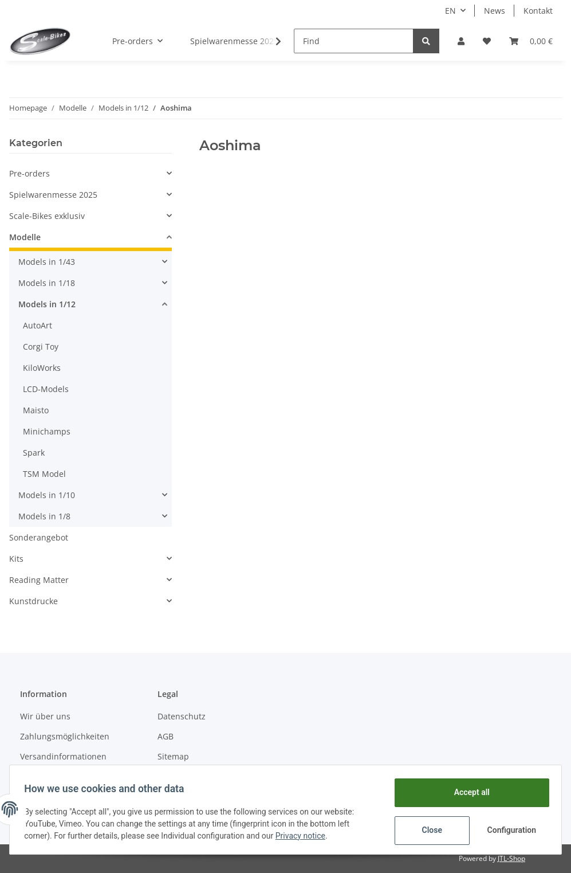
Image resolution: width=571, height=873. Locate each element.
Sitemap (173, 756)
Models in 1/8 (44, 516)
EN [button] (450, 10)
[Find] (354, 41)
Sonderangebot (38, 537)
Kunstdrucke (33, 601)
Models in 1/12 (47, 304)
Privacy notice (304, 835)
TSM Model (44, 473)
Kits (16, 558)
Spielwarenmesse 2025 (53, 194)
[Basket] (531, 41)
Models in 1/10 (46, 495)
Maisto (36, 410)
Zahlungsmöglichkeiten (64, 736)
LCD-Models (46, 388)
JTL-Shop (511, 858)
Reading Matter (39, 579)
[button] (461, 41)
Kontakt (538, 10)
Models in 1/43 (46, 261)
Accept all (468, 792)
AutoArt (37, 325)
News (494, 10)
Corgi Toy (40, 346)
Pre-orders (29, 173)
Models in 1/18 (46, 282)
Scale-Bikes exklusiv (47, 215)
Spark (34, 452)
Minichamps (46, 431)
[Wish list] (487, 41)
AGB (165, 736)
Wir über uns (45, 716)
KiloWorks (42, 367)
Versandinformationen (63, 756)
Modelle (25, 237)
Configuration (509, 830)
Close (428, 830)
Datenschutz (181, 716)
